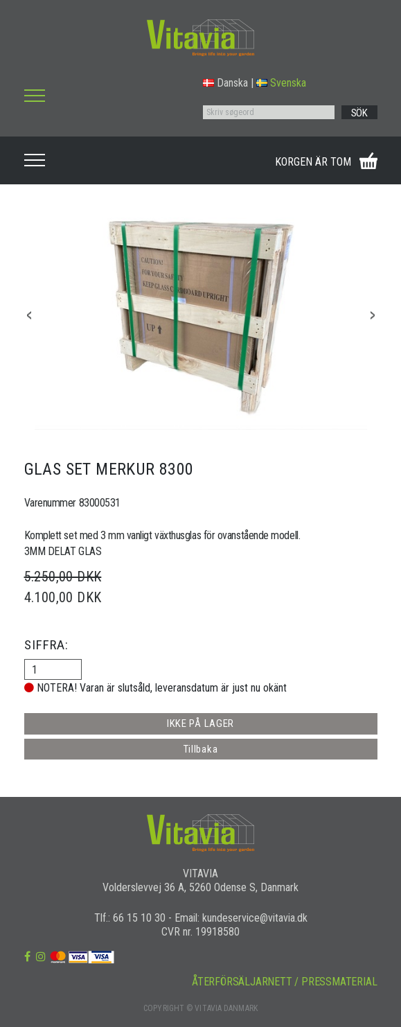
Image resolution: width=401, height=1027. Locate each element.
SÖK (359, 113)
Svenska (281, 82)
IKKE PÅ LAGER (200, 723)
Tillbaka (201, 749)
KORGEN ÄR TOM (313, 161)
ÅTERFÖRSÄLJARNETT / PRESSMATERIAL (284, 981)
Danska (225, 82)
